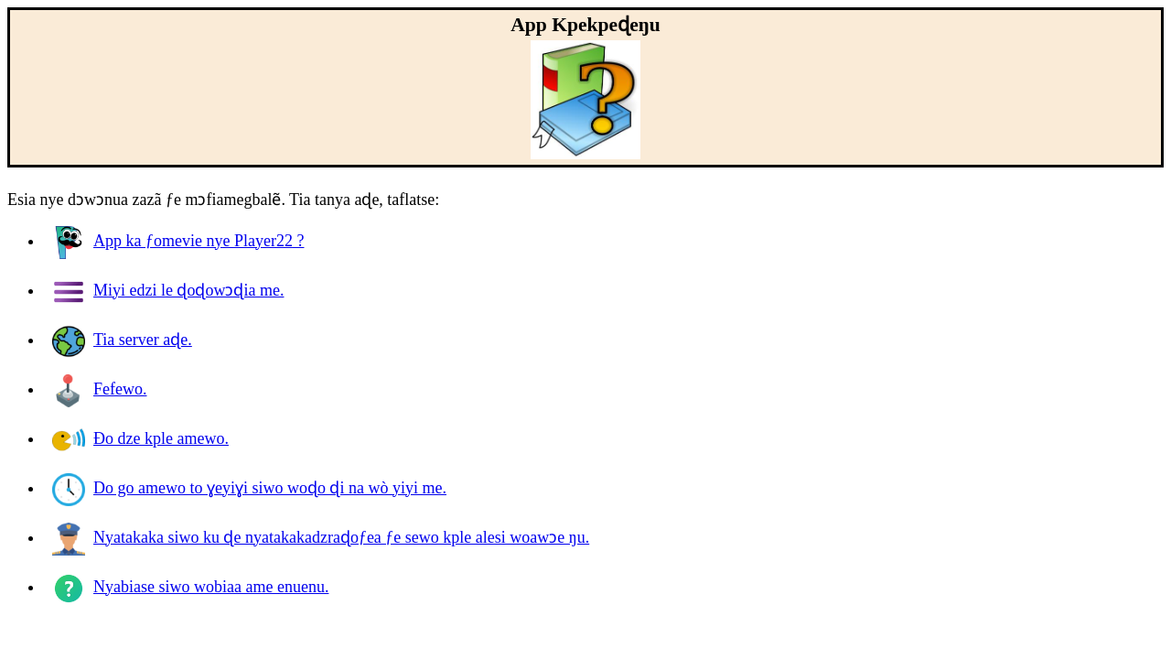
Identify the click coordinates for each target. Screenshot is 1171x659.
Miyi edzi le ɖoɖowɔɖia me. (168, 290)
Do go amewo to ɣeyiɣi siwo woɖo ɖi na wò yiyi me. (249, 488)
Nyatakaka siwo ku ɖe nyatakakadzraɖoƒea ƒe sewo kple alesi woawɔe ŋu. (320, 537)
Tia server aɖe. (122, 339)
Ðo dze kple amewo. (140, 438)
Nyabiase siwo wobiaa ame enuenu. (190, 587)
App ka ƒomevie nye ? (178, 241)
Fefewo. (99, 389)
